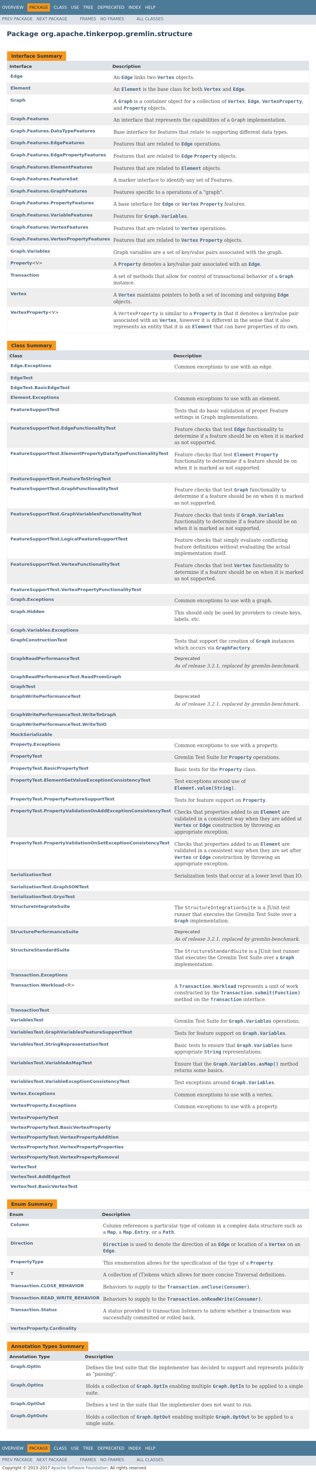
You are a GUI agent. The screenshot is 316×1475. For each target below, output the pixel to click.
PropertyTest (26, 756)
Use (75, 7)
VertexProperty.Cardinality (43, 1328)
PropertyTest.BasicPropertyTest (49, 768)
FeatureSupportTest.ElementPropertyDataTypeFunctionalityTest (89, 453)
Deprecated (110, 7)
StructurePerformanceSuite (44, 931)
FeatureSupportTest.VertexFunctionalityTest (65, 564)
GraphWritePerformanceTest (45, 696)
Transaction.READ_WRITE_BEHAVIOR (54, 1297)
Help (150, 7)
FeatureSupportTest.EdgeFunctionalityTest (63, 428)
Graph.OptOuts (29, 1415)
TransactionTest (29, 1010)
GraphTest (22, 686)
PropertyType (27, 1261)
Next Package (52, 19)
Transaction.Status (33, 1309)
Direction (21, 1243)
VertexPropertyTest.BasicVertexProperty (60, 1127)
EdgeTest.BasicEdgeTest (40, 387)
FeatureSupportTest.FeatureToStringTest (60, 478)
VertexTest (23, 1166)
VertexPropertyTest (34, 1117)
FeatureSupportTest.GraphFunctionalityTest (64, 488)
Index (134, 7)
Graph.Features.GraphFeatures (48, 191)
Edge (16, 76)
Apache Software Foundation (79, 1468)
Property (21, 262)
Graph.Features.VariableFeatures (51, 215)
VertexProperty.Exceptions (43, 1105)
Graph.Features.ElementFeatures (51, 167)
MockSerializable (31, 734)
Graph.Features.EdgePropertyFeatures (58, 154)
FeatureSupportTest (34, 409)
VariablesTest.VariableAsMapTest (51, 1062)
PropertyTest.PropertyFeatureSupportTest (62, 799)
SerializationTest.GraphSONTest (49, 886)
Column (19, 1224)
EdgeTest (21, 377)
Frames (88, 19)
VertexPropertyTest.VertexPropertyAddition (64, 1137)
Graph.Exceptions (32, 599)
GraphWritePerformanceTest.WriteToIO (58, 724)
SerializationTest (31, 874)
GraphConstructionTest (38, 639)
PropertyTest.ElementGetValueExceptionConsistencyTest (80, 780)
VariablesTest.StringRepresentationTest (59, 1044)
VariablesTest (27, 1019)
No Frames (112, 19)
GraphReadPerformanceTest (45, 658)
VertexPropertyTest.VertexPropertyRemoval (64, 1157)
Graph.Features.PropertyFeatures (52, 202)
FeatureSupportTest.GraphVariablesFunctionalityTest (75, 513)
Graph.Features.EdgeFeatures (47, 142)
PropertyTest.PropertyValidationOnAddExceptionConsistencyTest (90, 810)
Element (20, 88)
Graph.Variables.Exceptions (44, 630)
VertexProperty (29, 312)
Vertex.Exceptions (32, 1093)
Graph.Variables (30, 251)
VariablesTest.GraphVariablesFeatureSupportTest (71, 1032)
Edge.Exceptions (30, 365)
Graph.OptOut (27, 1403)
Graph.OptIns (27, 1385)
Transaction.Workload (37, 985)
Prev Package (17, 19)
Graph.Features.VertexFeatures (49, 227)
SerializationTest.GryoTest (42, 896)
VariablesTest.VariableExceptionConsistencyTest (70, 1081)
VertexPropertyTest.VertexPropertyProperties (67, 1146)
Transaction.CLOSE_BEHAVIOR (47, 1285)
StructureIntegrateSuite (40, 906)
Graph (17, 100)
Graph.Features (29, 118)
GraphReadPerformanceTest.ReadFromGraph (65, 676)
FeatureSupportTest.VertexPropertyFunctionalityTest (75, 589)
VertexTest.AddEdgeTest (40, 1176)
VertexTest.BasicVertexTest (44, 1186)
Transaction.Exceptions (39, 974)
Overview (13, 7)
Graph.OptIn (25, 1366)
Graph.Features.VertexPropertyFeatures (60, 238)
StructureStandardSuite (39, 949)
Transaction (24, 275)
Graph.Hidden (27, 611)
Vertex (18, 293)
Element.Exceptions (34, 397)
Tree (88, 7)
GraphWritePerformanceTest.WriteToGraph (63, 714)
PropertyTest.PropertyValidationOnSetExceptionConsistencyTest (90, 842)
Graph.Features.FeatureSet (44, 178)
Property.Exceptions (35, 744)
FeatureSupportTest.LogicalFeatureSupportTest (69, 538)
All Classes (150, 19)
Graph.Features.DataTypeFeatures (52, 130)
